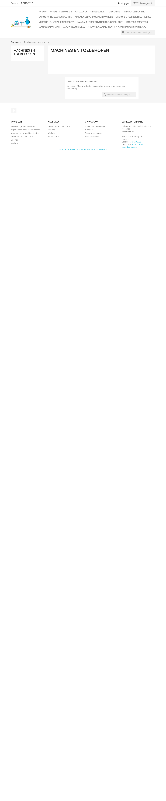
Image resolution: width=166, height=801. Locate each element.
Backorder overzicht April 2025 (133, 16)
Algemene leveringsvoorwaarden (94, 16)
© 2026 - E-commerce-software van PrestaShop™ (83, 149)
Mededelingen (98, 11)
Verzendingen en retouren (23, 126)
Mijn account (53, 136)
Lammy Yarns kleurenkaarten (55, 16)
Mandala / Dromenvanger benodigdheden (100, 22)
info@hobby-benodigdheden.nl (132, 145)
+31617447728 (26, 3)
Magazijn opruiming (74, 27)
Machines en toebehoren (24, 52)
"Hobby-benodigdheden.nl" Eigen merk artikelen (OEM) (117, 27)
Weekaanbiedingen (49, 27)
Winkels (14, 143)
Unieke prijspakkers (61, 11)
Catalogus (81, 11)
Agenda (43, 11)
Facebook (13, 110)
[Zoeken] (138, 32)
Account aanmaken (93, 133)
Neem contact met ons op (22, 136)
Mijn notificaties (92, 136)
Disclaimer (115, 11)
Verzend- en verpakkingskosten (56, 22)
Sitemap (14, 140)
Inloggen (89, 129)
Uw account (92, 121)
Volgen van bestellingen (95, 126)
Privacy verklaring (134, 11)
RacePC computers (137, 22)
